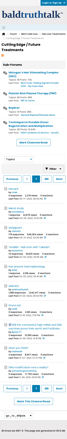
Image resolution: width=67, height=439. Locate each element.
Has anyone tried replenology (27, 266)
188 (46, 179)
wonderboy (18, 211)
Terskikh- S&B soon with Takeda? (29, 247)
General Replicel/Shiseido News (38, 115)
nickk (14, 192)
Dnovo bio (15, 305)
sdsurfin (16, 231)
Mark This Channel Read (33, 401)
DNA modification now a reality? (28, 367)
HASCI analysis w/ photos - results (40, 132)
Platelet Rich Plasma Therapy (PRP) (32, 93)
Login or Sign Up (53, 2)
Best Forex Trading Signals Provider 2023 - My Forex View (40, 84)
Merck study (16, 208)
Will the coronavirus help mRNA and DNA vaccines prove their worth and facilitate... (35, 326)
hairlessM (17, 351)
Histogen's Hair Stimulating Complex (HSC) (33, 74)
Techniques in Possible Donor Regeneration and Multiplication (31, 124)
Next (59, 179)
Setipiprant (15, 227)
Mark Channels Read (33, 142)
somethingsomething (24, 370)
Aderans (14, 286)
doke (14, 270)
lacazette (17, 250)
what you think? (18, 348)
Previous (12, 179)
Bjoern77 (17, 332)
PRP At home (28, 100)
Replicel (14, 108)
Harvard (13, 189)
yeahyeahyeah (20, 289)
